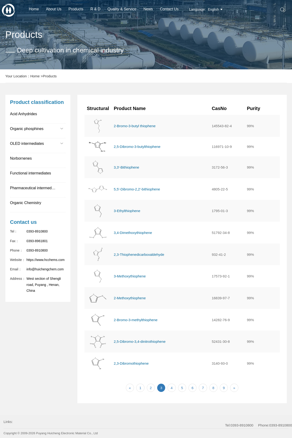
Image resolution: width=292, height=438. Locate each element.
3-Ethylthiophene (127, 211)
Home (34, 9)
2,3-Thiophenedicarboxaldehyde (139, 254)
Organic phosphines (37, 128)
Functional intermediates (30, 173)
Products (75, 9)
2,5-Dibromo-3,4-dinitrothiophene (139, 341)
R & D (95, 9)
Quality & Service (122, 9)
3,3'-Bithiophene (126, 167)
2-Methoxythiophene (130, 298)
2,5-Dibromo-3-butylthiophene (137, 147)
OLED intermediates (37, 143)
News (148, 9)
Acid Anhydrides (23, 114)
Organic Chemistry (25, 203)
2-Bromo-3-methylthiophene (135, 320)
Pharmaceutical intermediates (35, 188)
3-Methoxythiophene (130, 276)
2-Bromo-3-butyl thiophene (135, 126)
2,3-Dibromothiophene (131, 363)
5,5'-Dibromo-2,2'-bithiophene (137, 189)
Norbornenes (21, 158)
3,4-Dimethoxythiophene (133, 233)
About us (53, 9)
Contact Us (169, 9)
